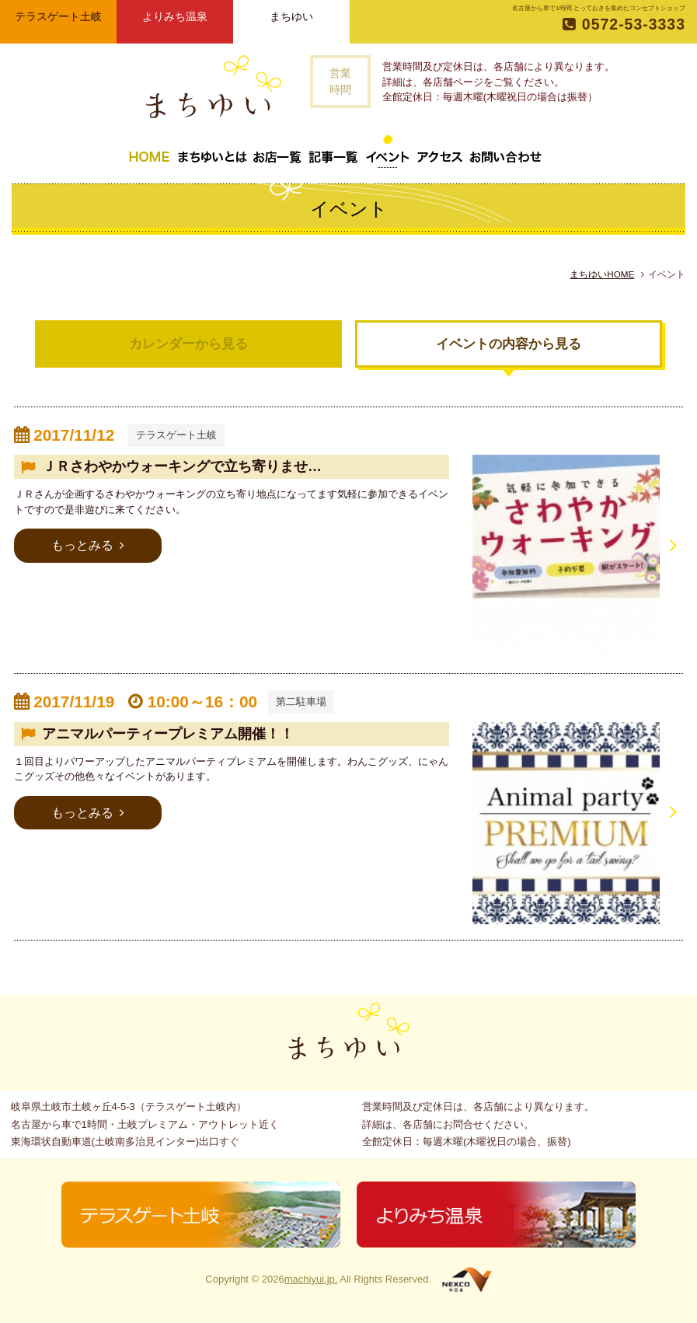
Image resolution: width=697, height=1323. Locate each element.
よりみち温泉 (174, 16)
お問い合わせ (505, 151)
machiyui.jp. (311, 1279)
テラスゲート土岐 (58, 16)
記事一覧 (333, 151)
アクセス (439, 151)
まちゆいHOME (602, 274)
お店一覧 (277, 151)
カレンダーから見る (188, 344)
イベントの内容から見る (508, 344)
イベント (387, 151)
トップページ (149, 151)
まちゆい (291, 16)
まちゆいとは (212, 151)
